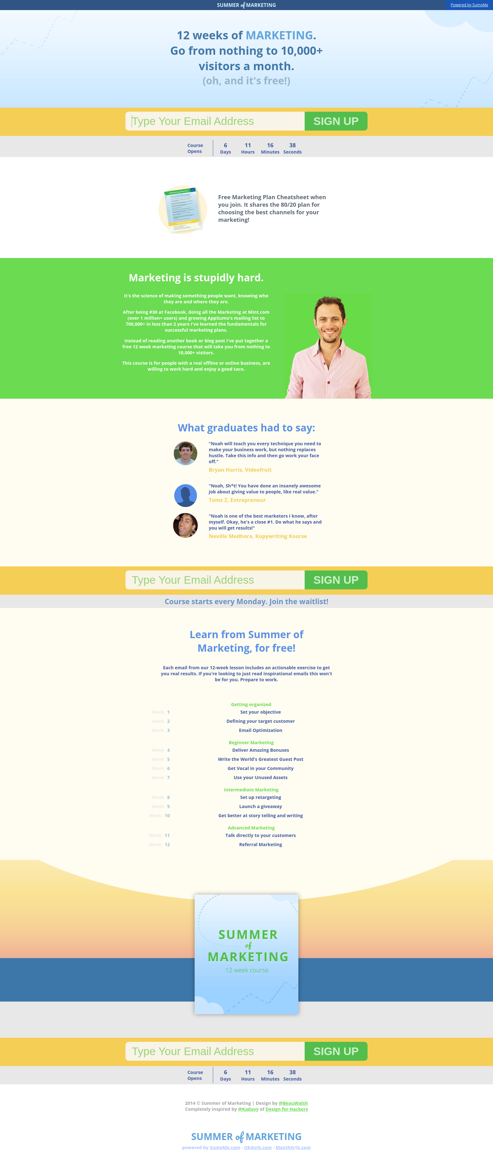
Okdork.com (258, 1147)
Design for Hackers (287, 1109)
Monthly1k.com (293, 1147)
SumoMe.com (225, 1147)
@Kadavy (248, 1109)
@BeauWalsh (293, 1103)
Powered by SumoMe (469, 5)
